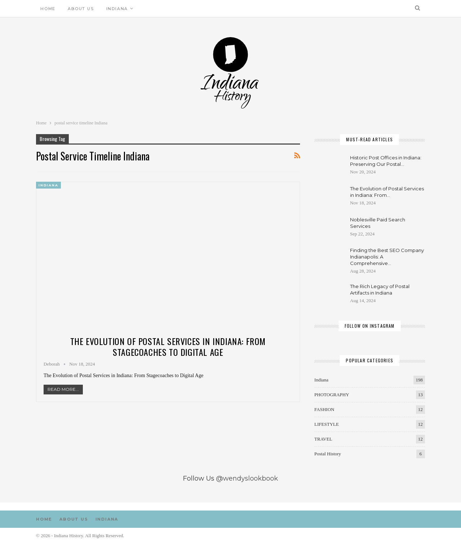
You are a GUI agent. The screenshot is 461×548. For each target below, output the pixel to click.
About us (81, 8)
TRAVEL (323, 439)
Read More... (63, 389)
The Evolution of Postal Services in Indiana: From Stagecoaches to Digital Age (168, 346)
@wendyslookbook (247, 478)
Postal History (327, 453)
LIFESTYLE (326, 424)
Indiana (117, 8)
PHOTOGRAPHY (331, 394)
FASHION (324, 409)
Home (47, 8)
